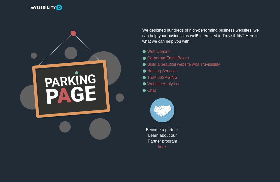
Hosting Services (162, 71)
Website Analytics (163, 84)
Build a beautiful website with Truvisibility (183, 64)
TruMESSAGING (162, 77)
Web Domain (159, 51)
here (162, 147)
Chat (151, 90)
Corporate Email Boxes (168, 58)
